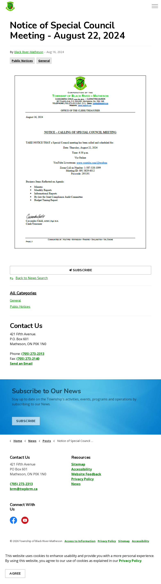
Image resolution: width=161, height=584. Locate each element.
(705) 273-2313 (32, 353)
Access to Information (80, 541)
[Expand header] (155, 6)
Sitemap (78, 464)
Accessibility (81, 469)
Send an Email (21, 363)
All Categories (23, 293)
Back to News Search (32, 278)
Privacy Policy (82, 479)
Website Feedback (86, 474)
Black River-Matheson (28, 52)
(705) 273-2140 (27, 358)
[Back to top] (80, 570)
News (75, 484)
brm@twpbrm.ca (23, 489)
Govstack (29, 553)
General (44, 61)
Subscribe (80, 270)
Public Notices (22, 61)
